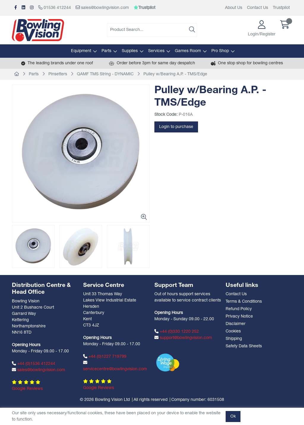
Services (156, 51)
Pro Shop (220, 51)
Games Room (188, 51)
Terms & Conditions (244, 301)
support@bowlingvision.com (183, 337)
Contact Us (257, 8)
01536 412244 (54, 7)
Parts (106, 51)
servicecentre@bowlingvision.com (115, 365)
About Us (233, 8)
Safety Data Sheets (244, 346)
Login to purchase (176, 127)
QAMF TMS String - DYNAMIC (105, 74)
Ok (233, 416)
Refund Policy (239, 309)
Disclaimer (236, 324)
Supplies (130, 51)
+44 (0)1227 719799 (104, 356)
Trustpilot (281, 8)
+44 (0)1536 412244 (33, 363)
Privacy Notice (239, 316)
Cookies (233, 331)
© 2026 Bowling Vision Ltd (105, 400)
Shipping (234, 339)
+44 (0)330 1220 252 (176, 331)
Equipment (81, 51)
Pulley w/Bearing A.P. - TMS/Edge (175, 74)
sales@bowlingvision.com (102, 7)
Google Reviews (27, 389)
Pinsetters (57, 74)
